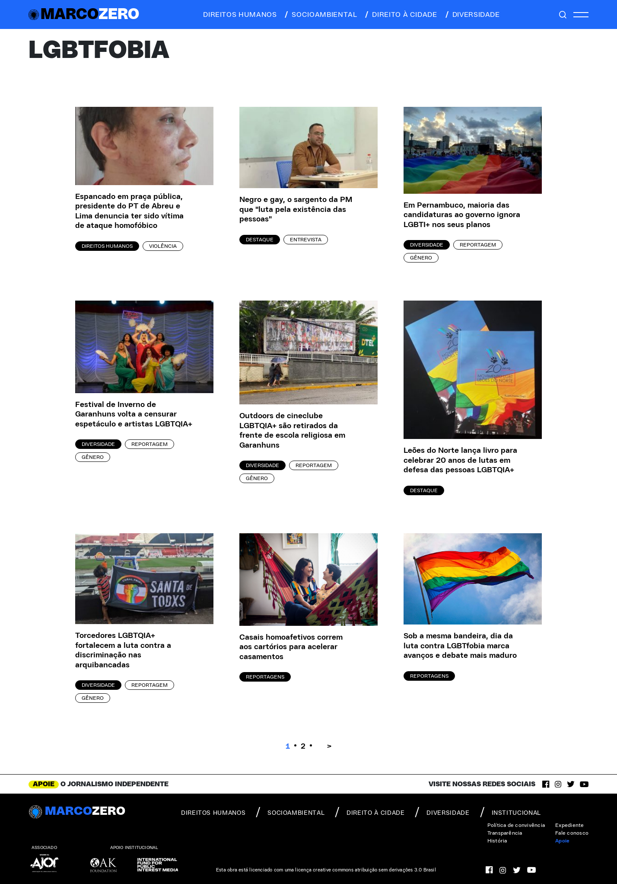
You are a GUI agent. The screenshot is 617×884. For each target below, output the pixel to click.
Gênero (421, 257)
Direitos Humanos (107, 246)
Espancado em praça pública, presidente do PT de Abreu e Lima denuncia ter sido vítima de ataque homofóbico (129, 211)
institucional (510, 812)
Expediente (569, 825)
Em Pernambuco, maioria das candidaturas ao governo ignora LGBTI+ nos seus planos (462, 215)
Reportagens (265, 676)
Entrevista (305, 239)
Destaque (260, 239)
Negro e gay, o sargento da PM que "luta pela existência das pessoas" (295, 209)
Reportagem (478, 244)
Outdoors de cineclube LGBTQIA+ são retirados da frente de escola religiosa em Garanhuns (292, 430)
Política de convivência (516, 825)
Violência (163, 246)
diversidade (472, 14)
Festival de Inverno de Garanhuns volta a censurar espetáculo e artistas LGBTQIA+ (133, 414)
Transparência (504, 833)
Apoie (562, 840)
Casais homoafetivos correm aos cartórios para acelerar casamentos (291, 647)
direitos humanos (237, 14)
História (497, 840)
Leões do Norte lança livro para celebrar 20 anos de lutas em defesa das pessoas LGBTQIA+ (460, 460)
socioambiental (320, 14)
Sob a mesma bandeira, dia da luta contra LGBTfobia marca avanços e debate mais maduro (460, 646)
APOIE (43, 784)
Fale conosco (571, 833)
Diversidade (426, 244)
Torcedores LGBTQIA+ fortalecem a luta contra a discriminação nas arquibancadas (123, 650)
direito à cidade (400, 14)
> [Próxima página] (329, 746)
